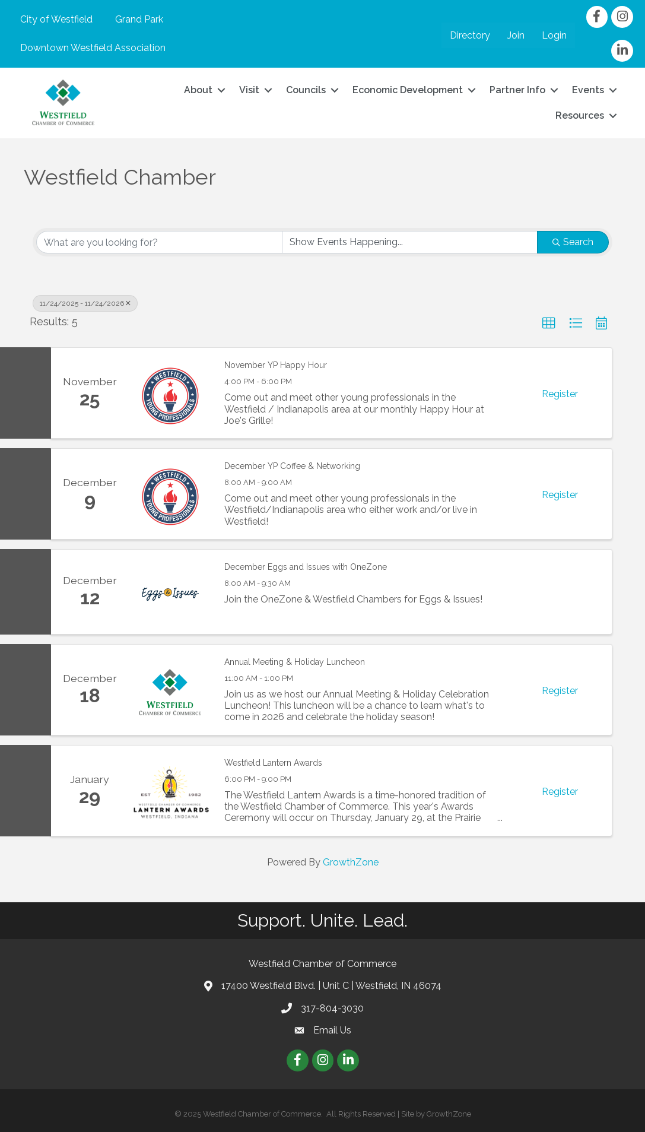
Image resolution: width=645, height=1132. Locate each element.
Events (588, 90)
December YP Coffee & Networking (292, 466)
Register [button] (560, 393)
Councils (306, 90)
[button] (549, 323)
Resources (579, 115)
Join (516, 35)
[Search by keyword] (159, 242)
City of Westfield (56, 19)
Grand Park (139, 19)
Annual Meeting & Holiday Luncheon (294, 662)
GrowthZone (351, 862)
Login (554, 35)
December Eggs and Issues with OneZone (305, 567)
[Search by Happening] (410, 242)
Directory (470, 35)
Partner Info (517, 90)
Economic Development (407, 90)
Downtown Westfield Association (93, 47)
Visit (249, 90)
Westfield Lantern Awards (273, 763)
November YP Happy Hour (275, 365)
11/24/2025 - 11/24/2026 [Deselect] (85, 303)
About (198, 90)
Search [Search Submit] (572, 242)
